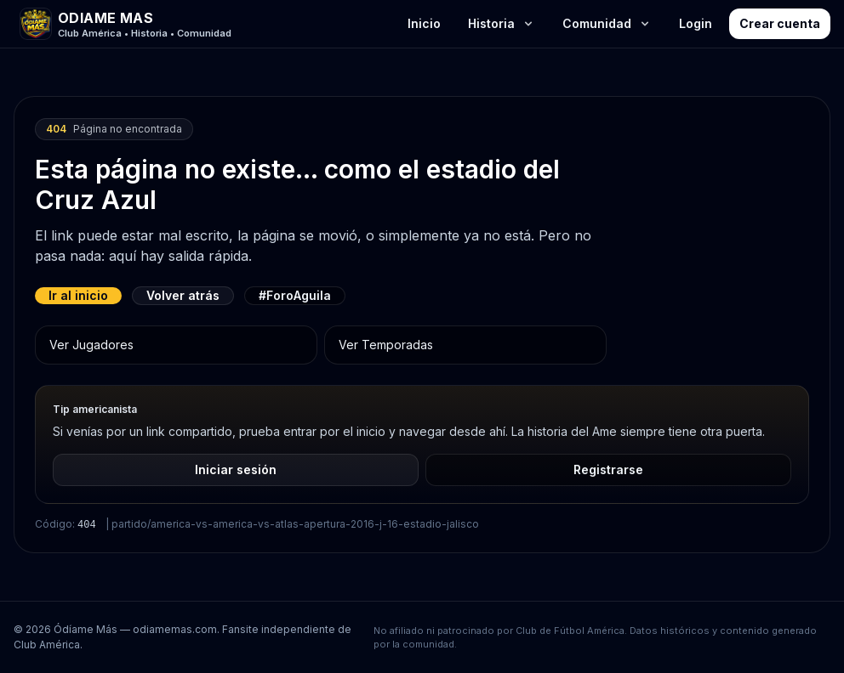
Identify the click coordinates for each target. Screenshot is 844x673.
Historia (501, 23)
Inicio (424, 23)
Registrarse (608, 469)
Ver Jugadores (91, 344)
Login (695, 23)
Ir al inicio (78, 295)
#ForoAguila (295, 295)
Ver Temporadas (386, 344)
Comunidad (607, 23)
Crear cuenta (779, 23)
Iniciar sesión (236, 469)
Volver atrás (183, 295)
